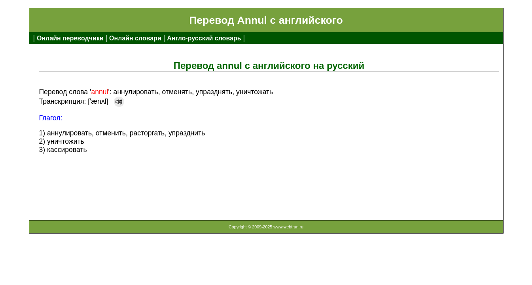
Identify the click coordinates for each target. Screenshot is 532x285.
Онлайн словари (135, 38)
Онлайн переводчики (70, 38)
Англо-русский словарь (204, 38)
